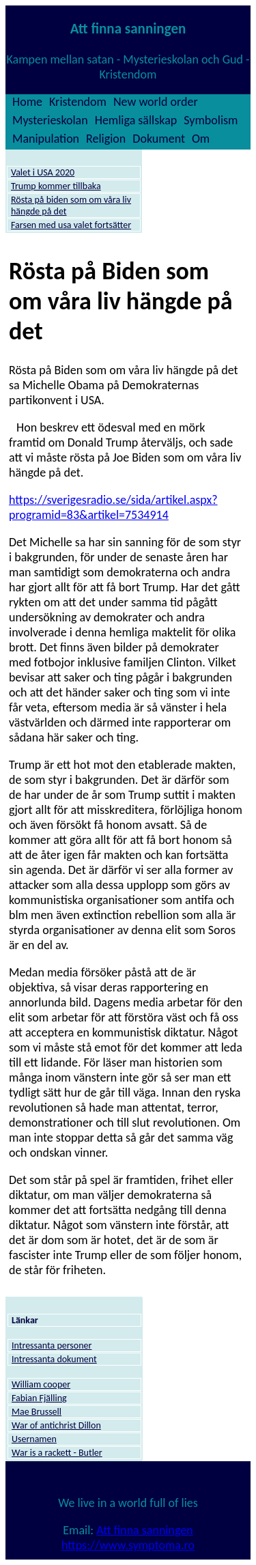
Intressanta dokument (54, 1359)
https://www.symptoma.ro (128, 1545)
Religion (106, 138)
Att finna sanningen (144, 1530)
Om (201, 138)
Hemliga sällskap (136, 120)
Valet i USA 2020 (42, 172)
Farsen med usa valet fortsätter (71, 225)
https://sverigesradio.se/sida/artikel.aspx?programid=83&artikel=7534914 (113, 507)
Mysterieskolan (50, 120)
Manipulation (45, 138)
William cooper (41, 1384)
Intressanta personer (51, 1345)
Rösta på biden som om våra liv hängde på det (71, 205)
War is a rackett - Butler (57, 1452)
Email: (79, 1530)
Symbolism (211, 120)
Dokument (158, 138)
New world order (155, 101)
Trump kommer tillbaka (56, 186)
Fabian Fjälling (39, 1398)
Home (27, 101)
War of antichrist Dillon (56, 1425)
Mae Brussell (36, 1412)
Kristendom (77, 101)
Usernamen (34, 1439)
